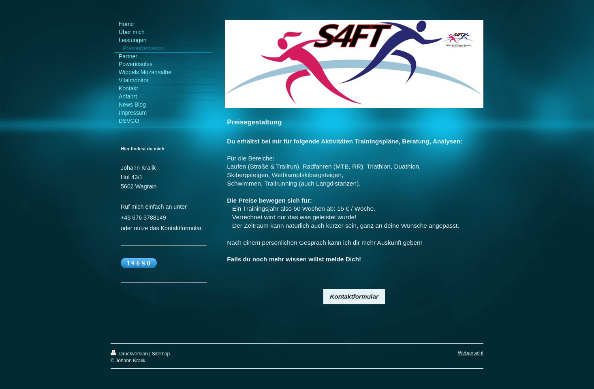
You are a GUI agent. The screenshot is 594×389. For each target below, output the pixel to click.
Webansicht (470, 353)
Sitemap (161, 354)
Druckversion (130, 354)
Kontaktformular (354, 296)
